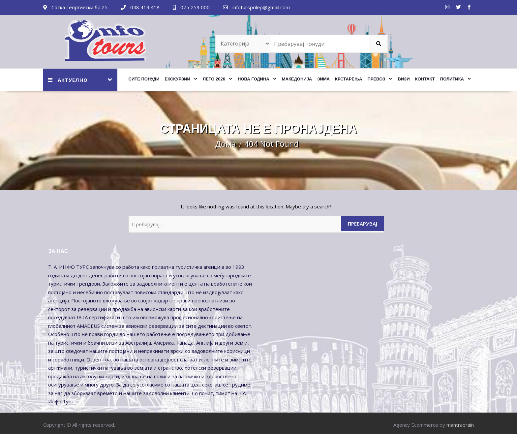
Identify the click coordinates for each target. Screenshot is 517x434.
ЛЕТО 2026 (214, 79)
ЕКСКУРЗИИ (177, 79)
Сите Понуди (144, 79)
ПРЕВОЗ (376, 79)
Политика (452, 79)
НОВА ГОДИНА (253, 79)
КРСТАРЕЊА (348, 79)
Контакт (425, 79)
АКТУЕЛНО (68, 80)
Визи (404, 79)
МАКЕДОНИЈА (297, 79)
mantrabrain (460, 424)
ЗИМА (323, 79)
